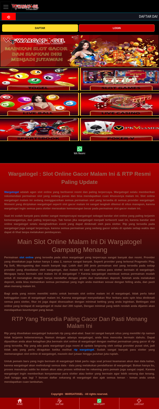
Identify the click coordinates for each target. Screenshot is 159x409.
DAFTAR (40, 28)
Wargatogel (11, 192)
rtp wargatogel (84, 349)
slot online (26, 257)
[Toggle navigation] (6, 7)
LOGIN (117, 28)
